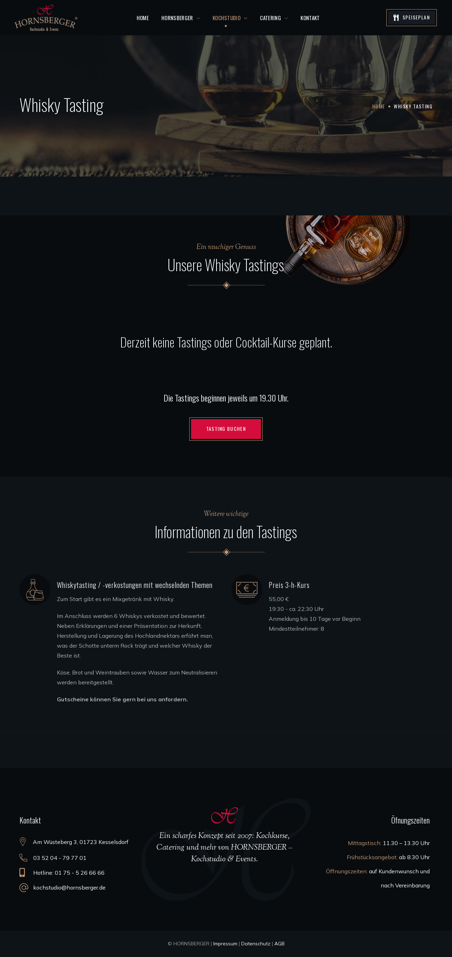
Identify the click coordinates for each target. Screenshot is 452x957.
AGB (279, 943)
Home (378, 106)
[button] (411, 17)
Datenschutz (255, 943)
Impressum (225, 943)
